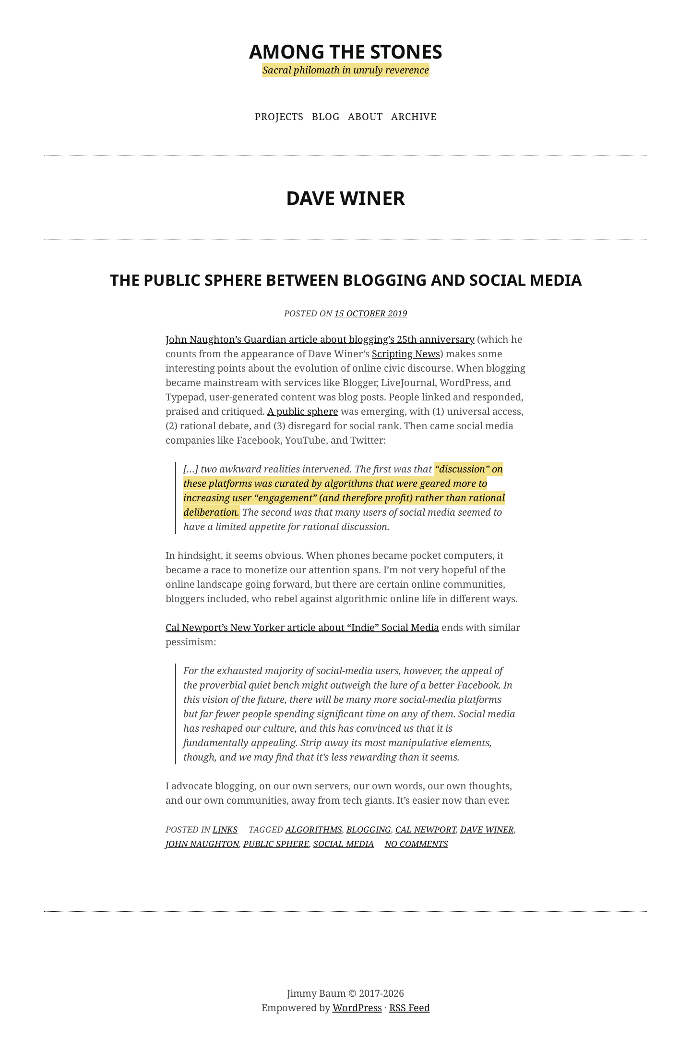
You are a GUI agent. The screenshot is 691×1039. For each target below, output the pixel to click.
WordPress (357, 1007)
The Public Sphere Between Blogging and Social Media (346, 279)
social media (343, 843)
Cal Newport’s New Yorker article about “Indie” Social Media (302, 627)
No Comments (416, 843)
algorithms (314, 829)
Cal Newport (425, 829)
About (365, 116)
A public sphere (302, 411)
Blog (326, 116)
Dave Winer (487, 829)
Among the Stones (345, 51)
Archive (414, 116)
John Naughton (202, 843)
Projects (279, 116)
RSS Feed (409, 1007)
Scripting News (406, 353)
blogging (368, 829)
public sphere (276, 843)
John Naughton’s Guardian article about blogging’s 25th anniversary (320, 339)
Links (225, 829)
